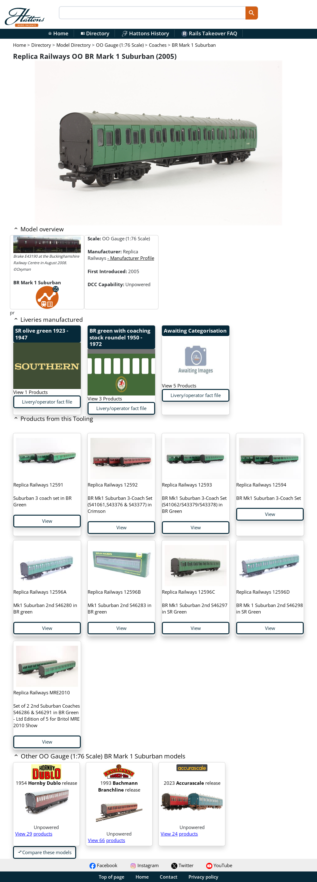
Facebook (103, 865)
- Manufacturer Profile (130, 258)
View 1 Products (30, 392)
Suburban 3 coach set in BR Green (42, 495)
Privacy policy (203, 877)
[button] (129, 756)
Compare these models (45, 852)
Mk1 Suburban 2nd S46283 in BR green (119, 602)
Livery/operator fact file (47, 402)
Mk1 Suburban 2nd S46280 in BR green (45, 602)
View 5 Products (179, 385)
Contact (168, 877)
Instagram (144, 865)
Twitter (182, 865)
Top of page (111, 877)
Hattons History (145, 33)
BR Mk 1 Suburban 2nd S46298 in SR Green (269, 602)
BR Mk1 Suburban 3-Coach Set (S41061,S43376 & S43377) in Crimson (120, 498)
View (47, 521)
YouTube (219, 865)
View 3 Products (105, 398)
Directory (95, 33)
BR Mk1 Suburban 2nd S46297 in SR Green (195, 602)
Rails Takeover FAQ (209, 33)
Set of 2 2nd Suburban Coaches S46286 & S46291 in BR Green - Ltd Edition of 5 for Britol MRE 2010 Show (46, 708)
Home (58, 33)
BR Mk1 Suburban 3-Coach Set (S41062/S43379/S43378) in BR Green (194, 498)
